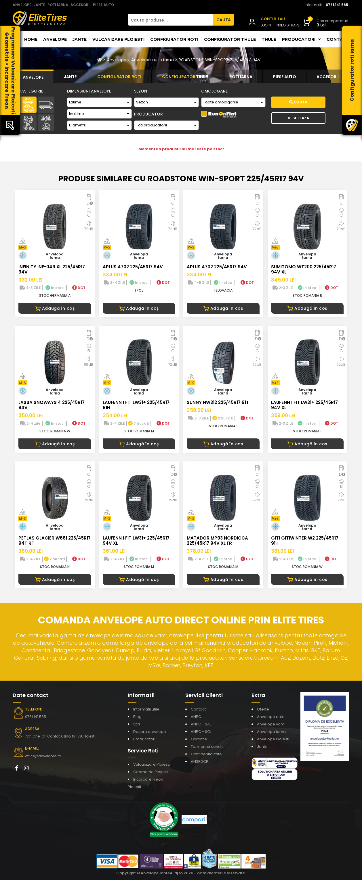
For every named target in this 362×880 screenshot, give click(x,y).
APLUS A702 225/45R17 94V (133, 267)
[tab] (33, 76)
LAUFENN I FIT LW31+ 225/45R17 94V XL (304, 405)
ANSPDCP (199, 761)
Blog (137, 716)
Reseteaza (298, 118)
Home (30, 39)
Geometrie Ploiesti (150, 772)
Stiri (136, 724)
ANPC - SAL (201, 724)
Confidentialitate (206, 754)
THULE (269, 39)
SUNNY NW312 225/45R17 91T (218, 402)
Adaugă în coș (55, 308)
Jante (80, 39)
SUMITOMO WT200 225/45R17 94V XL (303, 269)
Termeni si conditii (207, 746)
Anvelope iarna (271, 731)
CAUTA (223, 20)
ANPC (196, 716)
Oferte (263, 709)
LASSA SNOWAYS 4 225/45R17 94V (51, 405)
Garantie (199, 739)
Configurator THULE (230, 39)
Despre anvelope (149, 731)
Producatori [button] (301, 39)
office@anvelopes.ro (43, 756)
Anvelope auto (271, 716)
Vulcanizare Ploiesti (118, 39)
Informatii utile (146, 709)
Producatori (144, 739)
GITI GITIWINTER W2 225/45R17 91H (304, 540)
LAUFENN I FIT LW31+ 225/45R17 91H (136, 405)
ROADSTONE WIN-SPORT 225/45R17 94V (220, 60)
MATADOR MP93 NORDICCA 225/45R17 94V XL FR (217, 540)
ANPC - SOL (201, 731)
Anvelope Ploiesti (273, 739)
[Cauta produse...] (170, 20)
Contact (338, 39)
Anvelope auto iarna (152, 60)
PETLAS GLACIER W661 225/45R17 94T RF (54, 540)
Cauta (298, 102)
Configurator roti (174, 39)
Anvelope (55, 39)
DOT (78, 287)
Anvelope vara (271, 724)
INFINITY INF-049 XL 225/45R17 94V (51, 269)
